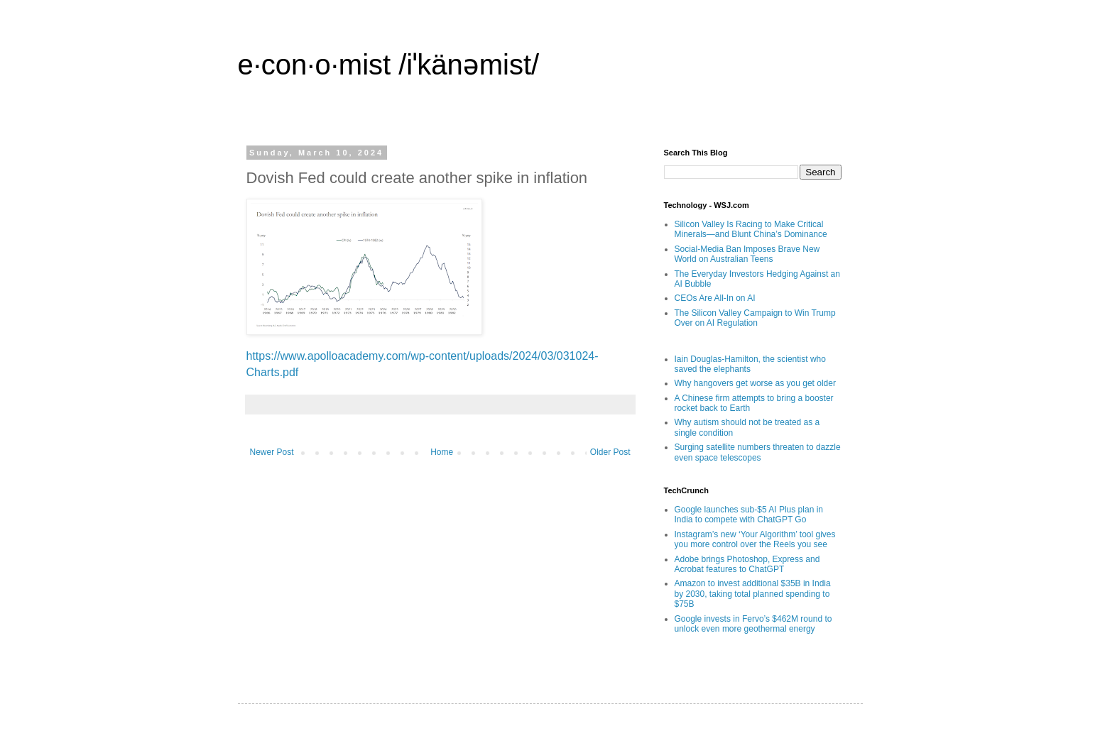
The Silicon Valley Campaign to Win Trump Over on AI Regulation (755, 318)
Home (441, 452)
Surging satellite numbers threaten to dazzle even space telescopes (758, 452)
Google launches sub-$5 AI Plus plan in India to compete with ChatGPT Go (749, 514)
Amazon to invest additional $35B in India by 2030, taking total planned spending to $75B (753, 593)
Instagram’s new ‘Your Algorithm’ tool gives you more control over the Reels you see (755, 539)
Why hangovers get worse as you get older (755, 383)
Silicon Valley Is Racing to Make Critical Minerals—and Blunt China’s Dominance (751, 229)
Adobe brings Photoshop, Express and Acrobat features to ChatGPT (747, 564)
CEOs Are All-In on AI (715, 298)
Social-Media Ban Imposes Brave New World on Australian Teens (747, 254)
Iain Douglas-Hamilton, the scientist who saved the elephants (750, 364)
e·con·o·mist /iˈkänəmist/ (389, 64)
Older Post (610, 452)
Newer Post (272, 452)
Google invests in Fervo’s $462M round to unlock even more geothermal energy (753, 624)
